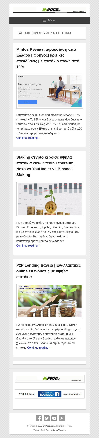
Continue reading (28, 137)
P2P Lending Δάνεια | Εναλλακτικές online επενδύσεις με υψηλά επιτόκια (48, 271)
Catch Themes (58, 430)
